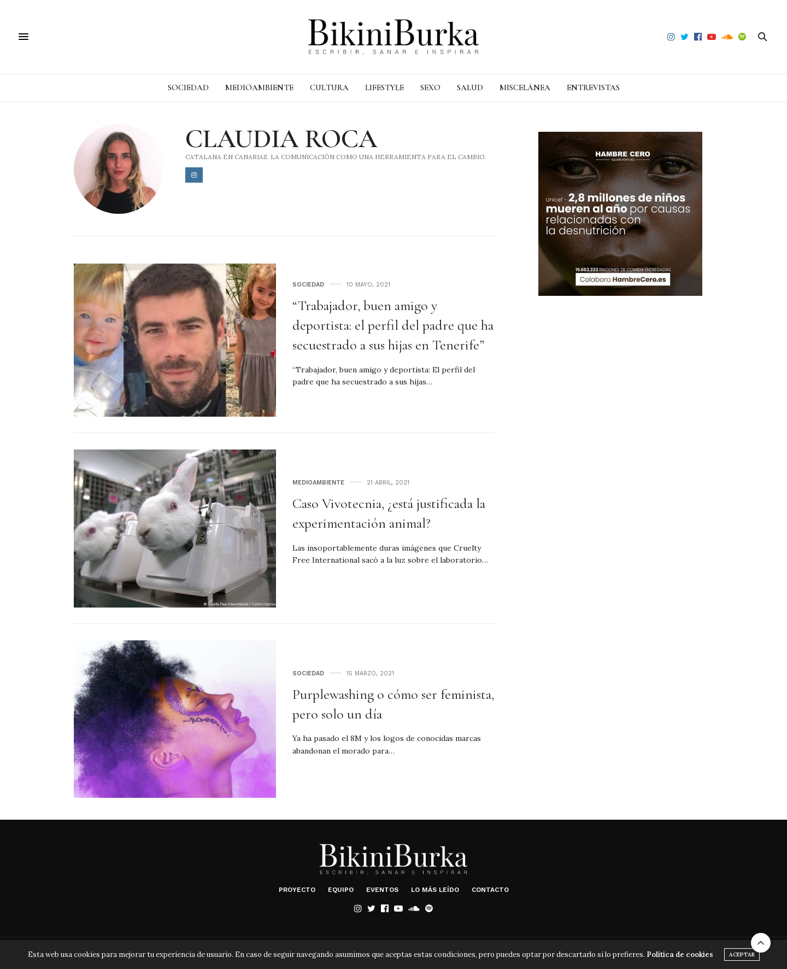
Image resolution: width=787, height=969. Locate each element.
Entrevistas (593, 87)
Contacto (490, 890)
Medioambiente (259, 87)
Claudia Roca (281, 139)
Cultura (329, 87)
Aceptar (742, 954)
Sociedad (188, 87)
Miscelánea (525, 87)
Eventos (382, 890)
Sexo (430, 87)
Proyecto (297, 890)
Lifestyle (384, 87)
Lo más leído (435, 890)
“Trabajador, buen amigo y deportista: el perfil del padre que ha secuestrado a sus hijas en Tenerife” (393, 325)
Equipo (341, 890)
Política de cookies (680, 954)
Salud (470, 87)
